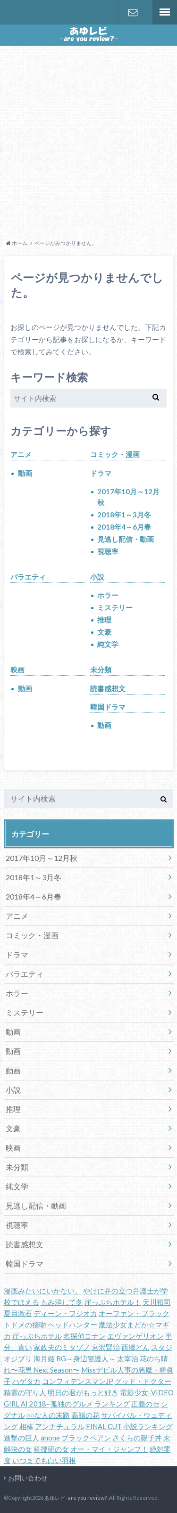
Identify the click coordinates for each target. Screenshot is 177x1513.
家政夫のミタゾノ (62, 1347)
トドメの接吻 (25, 1325)
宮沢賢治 (106, 1347)
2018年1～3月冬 (124, 514)
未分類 (100, 669)
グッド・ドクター (143, 1381)
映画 (17, 669)
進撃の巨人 (21, 1438)
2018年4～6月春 (124, 527)
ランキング (112, 1404)
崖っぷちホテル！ (112, 1302)
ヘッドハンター (72, 1325)
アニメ (21, 454)
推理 (104, 619)
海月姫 (44, 1359)
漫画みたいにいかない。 (43, 1291)
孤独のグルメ (72, 1404)
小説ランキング (148, 1427)
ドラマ (100, 473)
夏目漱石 (18, 1313)
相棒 (26, 1427)
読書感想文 (108, 688)
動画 (25, 473)
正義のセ (145, 1404)
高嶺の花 (85, 1415)
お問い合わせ (133, 12)
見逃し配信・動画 (125, 539)
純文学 (107, 644)
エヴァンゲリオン (135, 1336)
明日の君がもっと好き (83, 1393)
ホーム (16, 243)
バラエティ (28, 576)
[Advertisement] (88, 141)
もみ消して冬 (62, 1302)
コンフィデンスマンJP (77, 1381)
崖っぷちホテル (37, 1336)
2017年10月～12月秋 (128, 497)
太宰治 (127, 1359)
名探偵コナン (84, 1336)
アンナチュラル (59, 1427)
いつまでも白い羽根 (44, 1460)
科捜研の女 (51, 1449)
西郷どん (135, 1347)
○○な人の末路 (48, 1415)
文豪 (104, 632)
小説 (97, 576)
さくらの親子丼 (137, 1438)
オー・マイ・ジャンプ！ (109, 1449)
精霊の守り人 (25, 1393)
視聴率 (107, 551)
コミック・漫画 (115, 454)
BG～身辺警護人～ (86, 1359)
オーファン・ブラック (134, 1313)
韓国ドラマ (108, 707)
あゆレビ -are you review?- (76, 1498)
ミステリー (115, 607)
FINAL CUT (104, 1427)
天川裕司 (157, 1302)
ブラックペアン (86, 1438)
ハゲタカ (26, 1381)
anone (50, 1438)
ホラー (107, 595)
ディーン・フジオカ (65, 1313)
